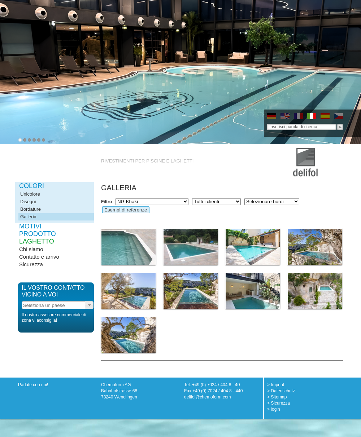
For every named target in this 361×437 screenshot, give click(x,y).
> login (273, 409)
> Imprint (275, 384)
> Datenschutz (281, 390)
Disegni (28, 201)
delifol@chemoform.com (207, 397)
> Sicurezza (278, 403)
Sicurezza (31, 264)
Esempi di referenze (125, 210)
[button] (89, 305)
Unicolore (30, 194)
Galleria (28, 216)
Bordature (30, 209)
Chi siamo (31, 249)
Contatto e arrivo (39, 257)
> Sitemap (277, 397)
